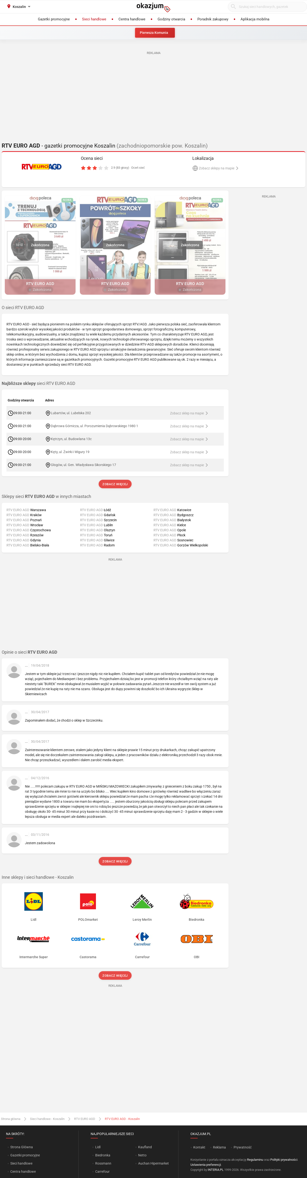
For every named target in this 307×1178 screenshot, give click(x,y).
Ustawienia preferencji (205, 1164)
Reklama (219, 1147)
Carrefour (102, 1171)
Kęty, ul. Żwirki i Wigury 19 (70, 452)
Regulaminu (255, 1159)
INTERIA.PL (216, 1170)
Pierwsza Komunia (154, 33)
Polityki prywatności (283, 1159)
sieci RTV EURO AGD (38, 383)
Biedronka (102, 1155)
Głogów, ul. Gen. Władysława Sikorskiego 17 (83, 465)
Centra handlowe (23, 1171)
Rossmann (103, 1163)
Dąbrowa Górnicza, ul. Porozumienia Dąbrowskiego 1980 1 (94, 426)
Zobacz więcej (115, 484)
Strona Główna (21, 1147)
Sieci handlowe (21, 1163)
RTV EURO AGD (84, 1119)
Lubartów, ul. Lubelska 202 (71, 413)
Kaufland (145, 1147)
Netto (142, 1155)
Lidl (97, 1147)
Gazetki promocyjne (25, 1155)
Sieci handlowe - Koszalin (47, 1119)
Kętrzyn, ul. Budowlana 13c (71, 439)
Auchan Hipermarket (153, 1163)
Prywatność (243, 1147)
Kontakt (199, 1147)
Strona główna (10, 1119)
